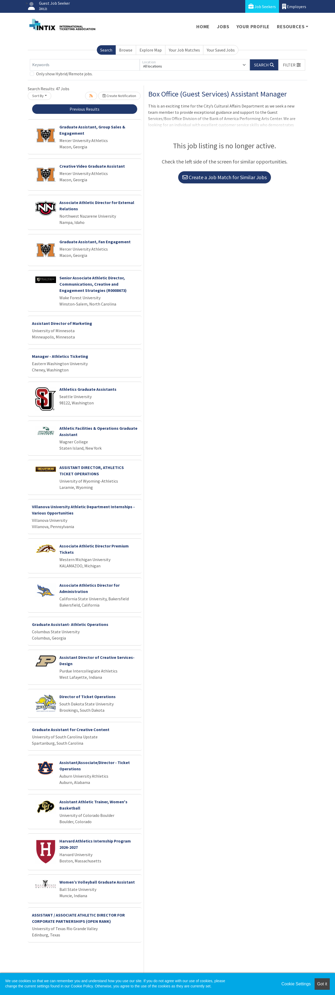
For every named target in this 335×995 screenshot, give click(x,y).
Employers (294, 6)
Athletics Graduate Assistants (87, 389)
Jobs (223, 27)
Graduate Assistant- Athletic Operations (70, 624)
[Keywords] (85, 65)
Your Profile (253, 27)
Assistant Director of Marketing (62, 323)
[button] (291, 65)
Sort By (38, 95)
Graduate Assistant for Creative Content (70, 729)
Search (106, 50)
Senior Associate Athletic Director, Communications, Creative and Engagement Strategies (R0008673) (93, 284)
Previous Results (84, 109)
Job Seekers (262, 6)
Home (203, 27)
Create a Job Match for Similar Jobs (224, 177)
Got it (322, 984)
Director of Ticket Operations (87, 696)
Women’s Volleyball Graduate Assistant (97, 882)
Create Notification (119, 95)
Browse (125, 50)
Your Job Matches (184, 50)
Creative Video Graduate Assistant (92, 166)
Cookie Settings (296, 984)
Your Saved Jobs (221, 50)
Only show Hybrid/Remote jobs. (64, 73)
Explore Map (150, 50)
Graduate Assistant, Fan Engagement (95, 241)
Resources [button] (290, 27)
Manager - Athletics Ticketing (60, 356)
